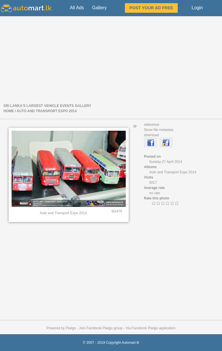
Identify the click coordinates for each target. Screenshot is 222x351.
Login (197, 7)
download (151, 135)
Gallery (99, 7)
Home (8, 111)
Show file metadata (158, 130)
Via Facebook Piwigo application (151, 328)
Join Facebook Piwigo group (101, 328)
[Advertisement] (111, 59)
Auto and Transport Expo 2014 (47, 111)
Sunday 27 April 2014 (165, 162)
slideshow (151, 125)
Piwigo (71, 328)
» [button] (135, 126)
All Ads (77, 7)
